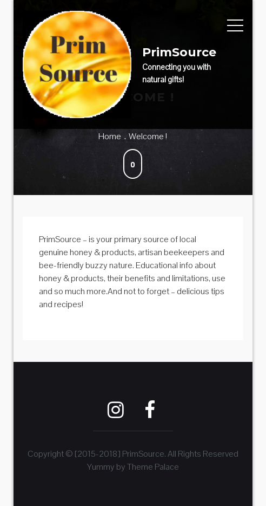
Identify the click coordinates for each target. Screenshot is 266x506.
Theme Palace (153, 466)
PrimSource (179, 52)
